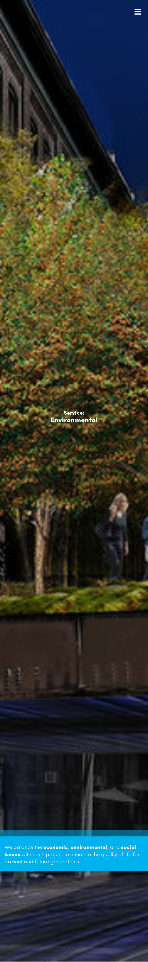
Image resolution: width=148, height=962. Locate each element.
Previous (6, 589)
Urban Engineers (24, 11)
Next (11, 589)
